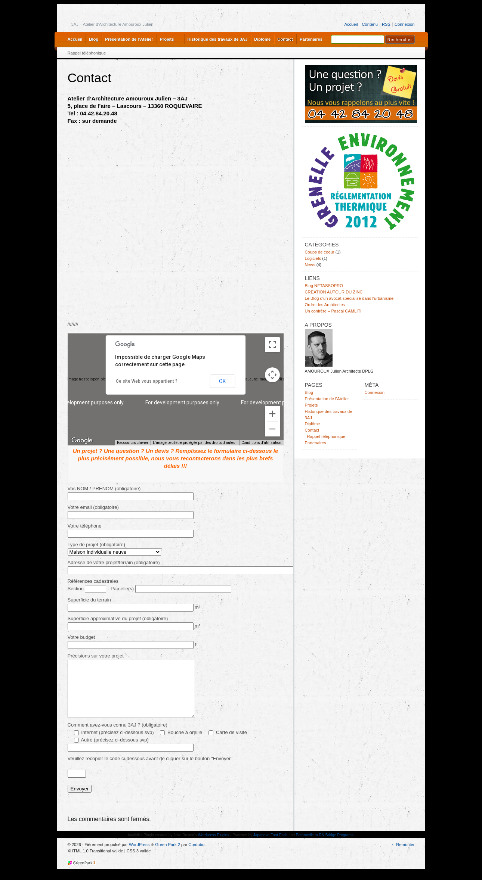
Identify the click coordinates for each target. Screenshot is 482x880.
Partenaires (311, 39)
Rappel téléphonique (87, 53)
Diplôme (262, 39)
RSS (386, 24)
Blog (93, 39)
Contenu (370, 24)
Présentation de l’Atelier (129, 39)
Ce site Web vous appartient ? (146, 381)
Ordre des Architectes (325, 304)
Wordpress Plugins (213, 846)
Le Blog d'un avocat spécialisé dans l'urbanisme (349, 298)
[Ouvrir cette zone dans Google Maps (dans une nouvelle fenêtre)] (81, 440)
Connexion (405, 24)
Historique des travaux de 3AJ (218, 39)
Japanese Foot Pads (270, 846)
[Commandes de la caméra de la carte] (272, 374)
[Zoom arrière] (272, 429)
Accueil (351, 24)
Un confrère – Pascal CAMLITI (333, 311)
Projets (167, 39)
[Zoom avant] (272, 413)
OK (222, 381)
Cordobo (196, 855)
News (310, 264)
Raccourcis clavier (132, 443)
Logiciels (313, 258)
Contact (285, 39)
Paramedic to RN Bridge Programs (324, 846)
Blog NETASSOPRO (324, 285)
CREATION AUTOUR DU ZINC (334, 292)
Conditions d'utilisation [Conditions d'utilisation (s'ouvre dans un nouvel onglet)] (261, 443)
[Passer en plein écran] (272, 344)
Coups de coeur (319, 252)
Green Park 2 (167, 855)
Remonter (405, 855)
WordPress (139, 855)
